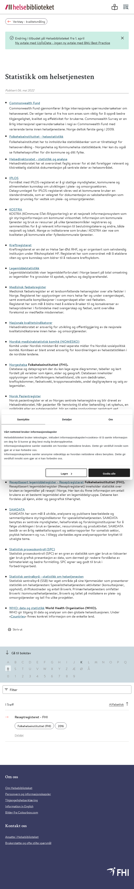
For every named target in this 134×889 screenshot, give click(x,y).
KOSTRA (15, 209)
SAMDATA (17, 509)
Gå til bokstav (21, 653)
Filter (13, 689)
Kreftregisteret (20, 245)
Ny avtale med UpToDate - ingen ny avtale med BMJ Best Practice (62, 43)
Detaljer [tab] (67, 419)
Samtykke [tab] (23, 419)
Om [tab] (111, 419)
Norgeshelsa (18, 364)
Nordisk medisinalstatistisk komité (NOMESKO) (44, 341)
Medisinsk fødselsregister (27, 287)
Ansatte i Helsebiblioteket (22, 837)
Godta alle (109, 473)
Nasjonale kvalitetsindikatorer (30, 322)
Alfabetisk (116, 704)
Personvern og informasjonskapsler (28, 794)
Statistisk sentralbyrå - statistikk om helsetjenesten (46, 576)
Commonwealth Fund (24, 103)
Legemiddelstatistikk (24, 268)
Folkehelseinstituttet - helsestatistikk (36, 136)
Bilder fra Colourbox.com (21, 812)
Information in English (19, 806)
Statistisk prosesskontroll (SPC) (32, 549)
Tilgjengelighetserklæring (21, 800)
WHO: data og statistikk (26, 608)
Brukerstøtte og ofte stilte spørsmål (28, 843)
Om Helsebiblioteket (18, 788)
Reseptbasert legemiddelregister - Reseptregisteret (46, 482)
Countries (18, 616)
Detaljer (19, 735)
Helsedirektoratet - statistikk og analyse (38, 159)
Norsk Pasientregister (25, 396)
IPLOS (13, 178)
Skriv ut (17, 629)
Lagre (66, 473)
